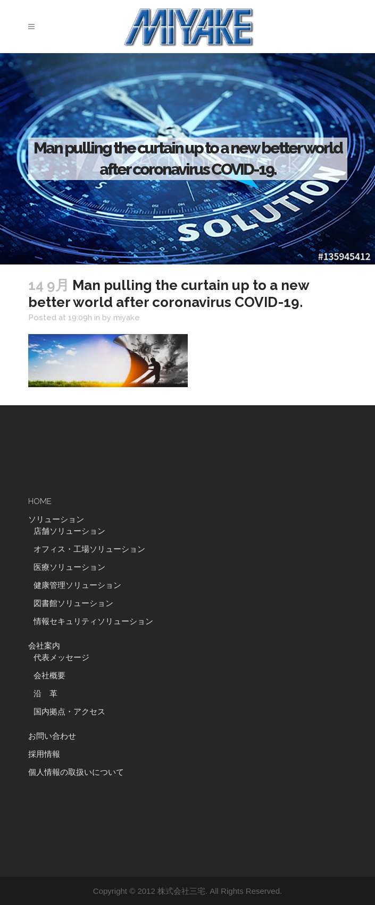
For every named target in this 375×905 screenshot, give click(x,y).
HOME (40, 501)
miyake (126, 317)
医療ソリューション (69, 567)
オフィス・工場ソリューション (89, 549)
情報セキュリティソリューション (93, 621)
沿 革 (49, 693)
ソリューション (56, 519)
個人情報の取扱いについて (76, 772)
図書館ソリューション (73, 603)
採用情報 (44, 754)
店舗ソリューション (69, 531)
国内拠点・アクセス (69, 711)
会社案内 (44, 646)
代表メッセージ (61, 657)
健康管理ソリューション (77, 585)
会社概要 (49, 675)
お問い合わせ (52, 736)
